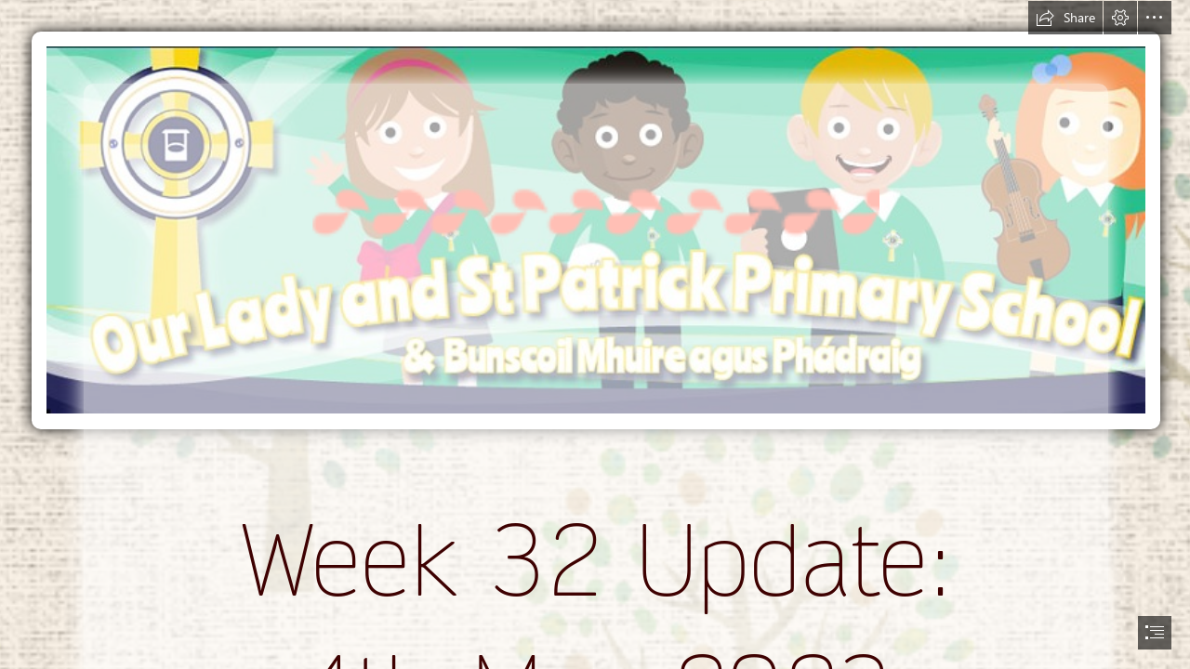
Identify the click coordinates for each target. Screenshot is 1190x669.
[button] (1065, 17)
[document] (595, 334)
